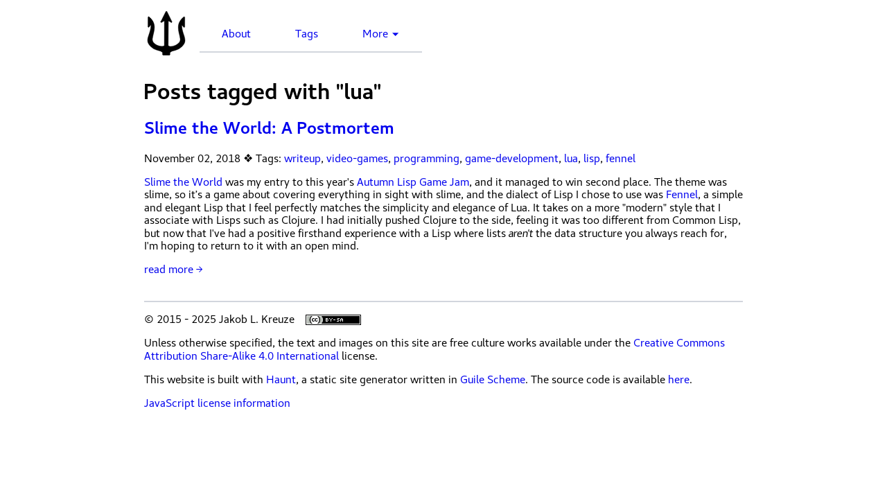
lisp (591, 159)
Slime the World (183, 182)
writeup (302, 159)
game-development (512, 159)
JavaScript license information (217, 403)
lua (571, 159)
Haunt (281, 380)
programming (426, 159)
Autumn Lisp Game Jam (413, 182)
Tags (306, 34)
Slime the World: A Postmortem (269, 128)
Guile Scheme (492, 380)
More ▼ (381, 34)
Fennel (682, 195)
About (236, 34)
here (679, 380)
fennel (620, 159)
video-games (357, 159)
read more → (173, 270)
